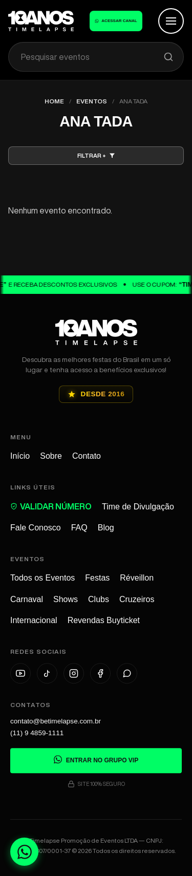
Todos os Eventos (42, 578)
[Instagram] (73, 675)
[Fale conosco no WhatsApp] (24, 852)
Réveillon (137, 578)
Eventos (91, 101)
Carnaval (26, 599)
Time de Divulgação (138, 506)
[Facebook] (100, 675)
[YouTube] (20, 675)
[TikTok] (47, 675)
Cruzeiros (136, 599)
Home (54, 101)
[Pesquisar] (168, 57)
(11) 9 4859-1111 (36, 734)
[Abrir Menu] (171, 21)
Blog (106, 527)
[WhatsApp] (127, 675)
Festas (97, 578)
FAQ (79, 527)
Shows (65, 599)
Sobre (51, 456)
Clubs (98, 599)
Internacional (33, 620)
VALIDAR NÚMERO (51, 506)
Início (20, 456)
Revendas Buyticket (104, 620)
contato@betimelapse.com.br (55, 722)
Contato (86, 456)
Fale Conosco (35, 527)
